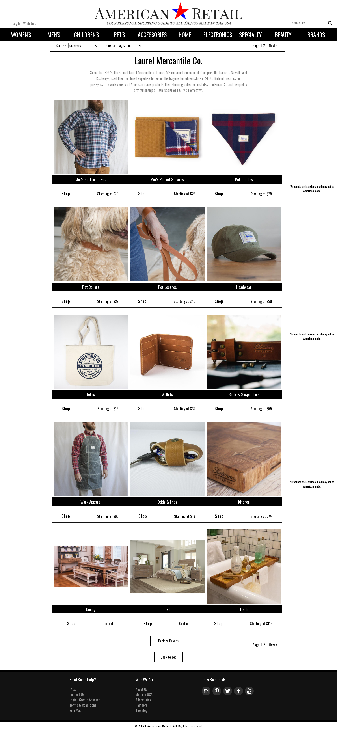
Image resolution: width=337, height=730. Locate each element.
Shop (65, 193)
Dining (91, 609)
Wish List (29, 23)
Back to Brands (168, 641)
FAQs (72, 689)
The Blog (141, 710)
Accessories (152, 34)
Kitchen (244, 502)
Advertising (143, 699)
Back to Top (168, 657)
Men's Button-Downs (90, 179)
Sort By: (61, 45)
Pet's (119, 34)
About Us (142, 689)
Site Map (75, 710)
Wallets (167, 394)
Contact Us (76, 694)
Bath (244, 609)
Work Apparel (90, 502)
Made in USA (144, 694)
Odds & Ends (167, 502)
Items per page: (114, 45)
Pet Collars (90, 287)
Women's (21, 34)
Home (185, 34)
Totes (90, 394)
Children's (86, 34)
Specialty (250, 34)
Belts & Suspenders (244, 394)
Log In (16, 23)
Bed (167, 609)
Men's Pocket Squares (167, 179)
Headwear (243, 287)
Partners (141, 705)
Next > (273, 45)
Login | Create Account (84, 699)
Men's (53, 34)
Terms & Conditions (82, 705)
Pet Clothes (244, 179)
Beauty (283, 34)
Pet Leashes (167, 287)
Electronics (217, 34)
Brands (316, 34)
